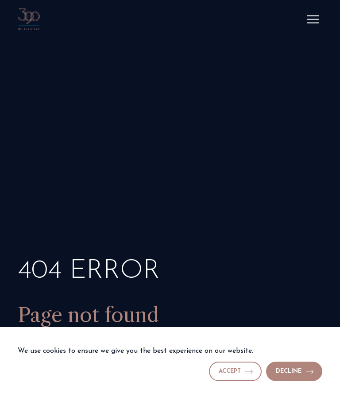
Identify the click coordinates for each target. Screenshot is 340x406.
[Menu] (313, 19)
